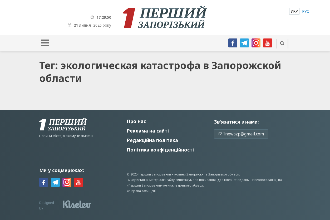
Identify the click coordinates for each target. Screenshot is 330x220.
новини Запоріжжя (189, 174)
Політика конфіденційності (160, 149)
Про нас (136, 121)
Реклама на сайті (148, 131)
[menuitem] (294, 11)
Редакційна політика (152, 140)
